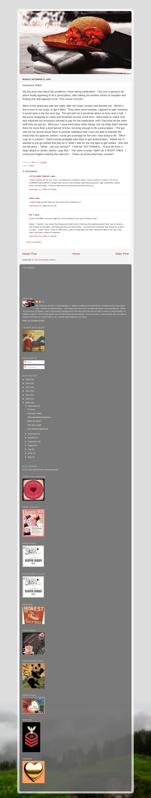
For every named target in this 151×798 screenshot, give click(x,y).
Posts (28, 362)
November (33, 434)
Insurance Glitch (34, 413)
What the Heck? (34, 421)
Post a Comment (33, 242)
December (33, 406)
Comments (30, 367)
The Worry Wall (34, 425)
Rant (31, 166)
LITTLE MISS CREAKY (39, 176)
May (30, 457)
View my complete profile (33, 320)
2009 (28, 403)
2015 (28, 379)
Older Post (122, 253)
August (31, 445)
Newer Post (29, 253)
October (32, 437)
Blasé (32, 198)
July (30, 449)
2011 (28, 395)
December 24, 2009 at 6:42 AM (42, 206)
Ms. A (31, 215)
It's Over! (31, 409)
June (30, 453)
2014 (28, 383)
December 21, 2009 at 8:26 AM (42, 189)
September (33, 441)
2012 (28, 391)
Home (76, 253)
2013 (28, 387)
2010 (28, 399)
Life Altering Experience (37, 429)
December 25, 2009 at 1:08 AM (42, 236)
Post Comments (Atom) (45, 260)
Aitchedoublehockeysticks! (39, 417)
